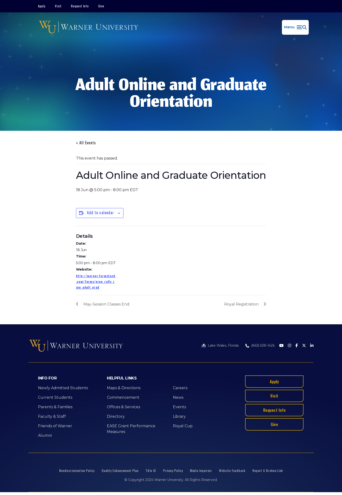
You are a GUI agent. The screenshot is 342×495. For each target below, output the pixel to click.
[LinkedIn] (312, 345)
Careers (180, 388)
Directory (116, 416)
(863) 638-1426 (263, 345)
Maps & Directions (123, 388)
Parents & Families (55, 407)
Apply (41, 6)
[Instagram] (289, 345)
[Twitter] (304, 345)
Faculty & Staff (52, 416)
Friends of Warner (55, 426)
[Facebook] (296, 345)
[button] (295, 27)
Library (179, 416)
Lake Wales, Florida (223, 345)
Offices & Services (123, 407)
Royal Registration (241, 304)
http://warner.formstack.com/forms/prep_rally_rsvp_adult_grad (95, 281)
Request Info (80, 6)
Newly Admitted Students (63, 388)
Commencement (123, 397)
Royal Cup (183, 426)
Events (179, 407)
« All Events (86, 143)
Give (101, 6)
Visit (58, 6)
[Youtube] (281, 345)
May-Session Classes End (106, 304)
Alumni (45, 435)
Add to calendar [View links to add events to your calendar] (100, 212)
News (178, 397)
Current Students (55, 397)
